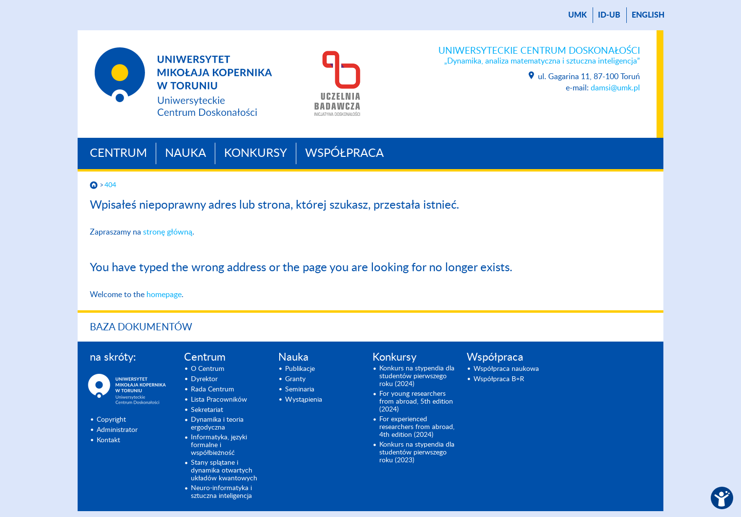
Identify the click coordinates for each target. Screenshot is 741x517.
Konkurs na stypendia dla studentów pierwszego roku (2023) (416, 452)
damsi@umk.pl (615, 88)
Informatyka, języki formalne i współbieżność (219, 445)
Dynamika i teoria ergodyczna (217, 423)
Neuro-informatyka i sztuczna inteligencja (221, 492)
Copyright (111, 419)
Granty (295, 379)
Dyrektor (204, 379)
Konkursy (255, 153)
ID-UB (609, 15)
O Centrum (208, 369)
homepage (164, 295)
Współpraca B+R (498, 379)
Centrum (118, 153)
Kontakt (108, 440)
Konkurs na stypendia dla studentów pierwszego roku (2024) (416, 376)
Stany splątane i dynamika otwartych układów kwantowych (224, 470)
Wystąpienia (303, 399)
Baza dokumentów (141, 327)
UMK (577, 15)
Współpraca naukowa (506, 369)
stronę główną (167, 232)
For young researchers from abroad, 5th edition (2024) (416, 401)
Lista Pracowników (219, 399)
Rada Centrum (212, 389)
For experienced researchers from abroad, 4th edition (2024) (416, 427)
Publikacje (300, 369)
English (648, 15)
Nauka (185, 153)
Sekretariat (207, 410)
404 (110, 185)
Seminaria (299, 389)
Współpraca (344, 153)
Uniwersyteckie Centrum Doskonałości (539, 56)
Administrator (117, 430)
